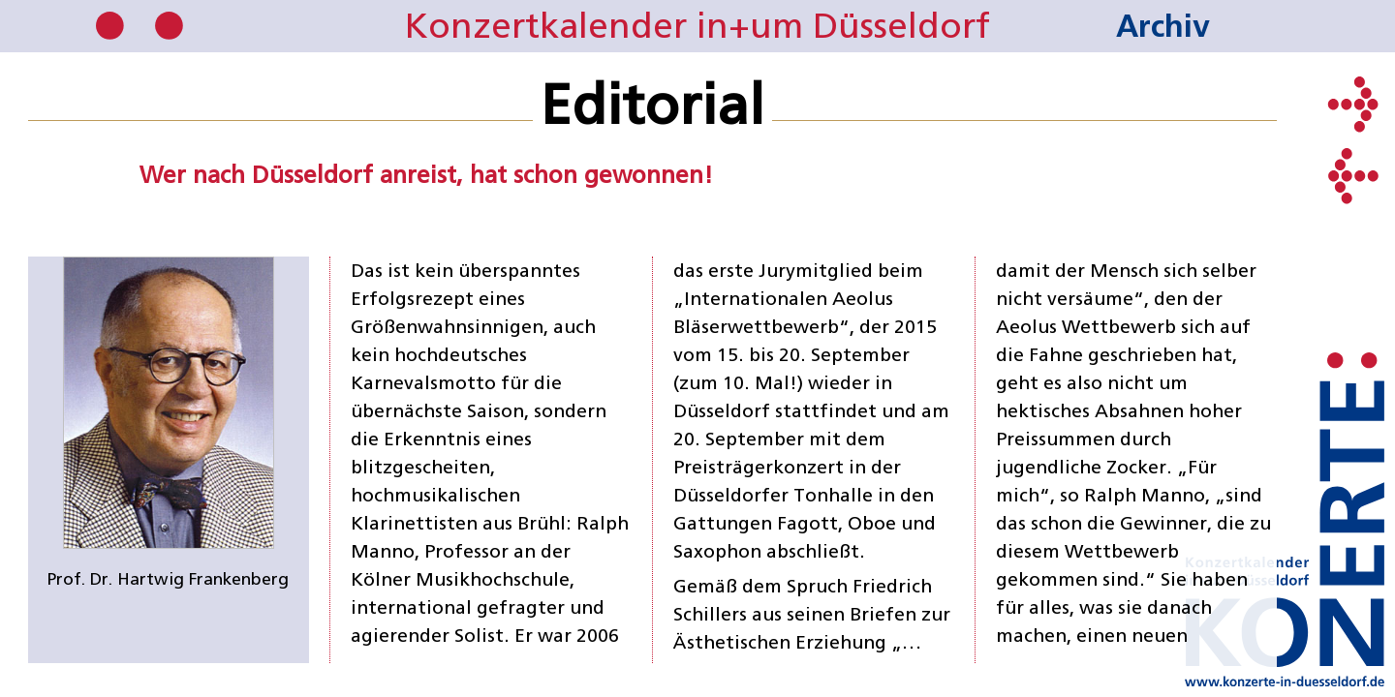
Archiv (1163, 26)
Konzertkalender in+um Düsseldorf (697, 25)
